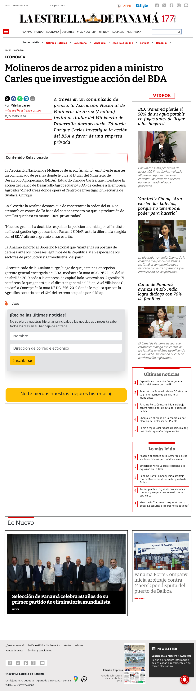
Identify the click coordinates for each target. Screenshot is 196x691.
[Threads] (157, 5)
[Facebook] (171, 5)
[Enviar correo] (28, 110)
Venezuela (100, 43)
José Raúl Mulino (123, 43)
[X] (164, 5)
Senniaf (144, 43)
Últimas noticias (162, 374)
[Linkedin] (26, 98)
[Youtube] (186, 5)
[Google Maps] (76, 678)
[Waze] (84, 678)
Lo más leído (162, 449)
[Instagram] (178, 5)
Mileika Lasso (20, 105)
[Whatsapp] (20, 98)
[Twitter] (7, 98)
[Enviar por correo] (32, 98)
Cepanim (161, 43)
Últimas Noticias (56, 43)
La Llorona (80, 43)
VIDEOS (162, 95)
